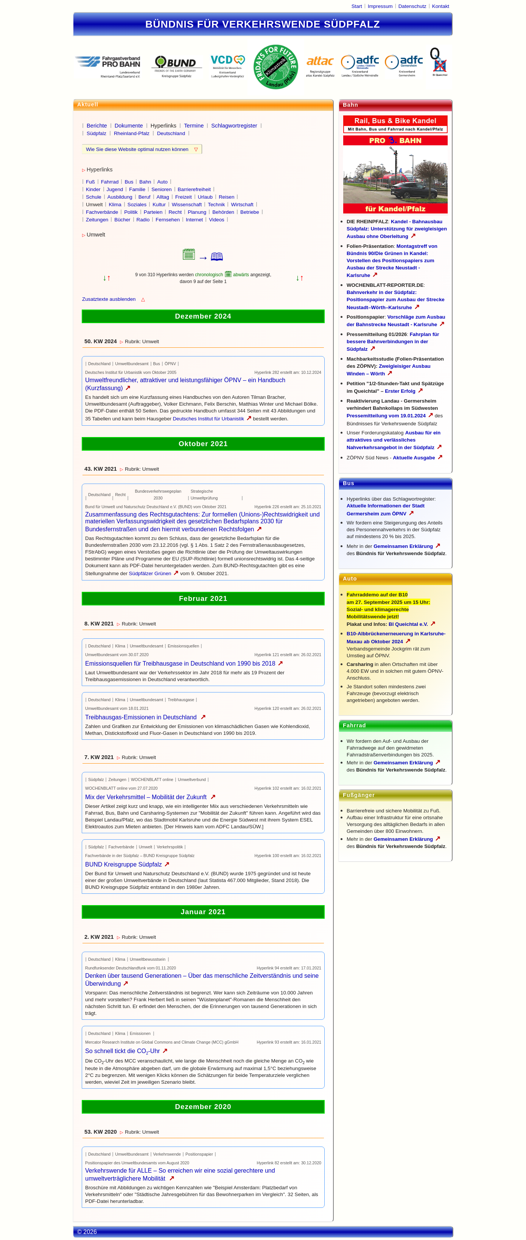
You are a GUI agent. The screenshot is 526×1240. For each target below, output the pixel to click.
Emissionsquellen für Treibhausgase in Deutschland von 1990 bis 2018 (184, 663)
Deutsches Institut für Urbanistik (212, 419)
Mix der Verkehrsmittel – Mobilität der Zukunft (150, 797)
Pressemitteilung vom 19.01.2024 (390, 416)
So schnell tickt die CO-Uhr (126, 1051)
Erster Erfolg (404, 391)
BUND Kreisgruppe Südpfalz (127, 864)
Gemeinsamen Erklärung (403, 546)
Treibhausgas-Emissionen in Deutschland (145, 717)
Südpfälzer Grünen (154, 573)
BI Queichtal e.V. (412, 624)
